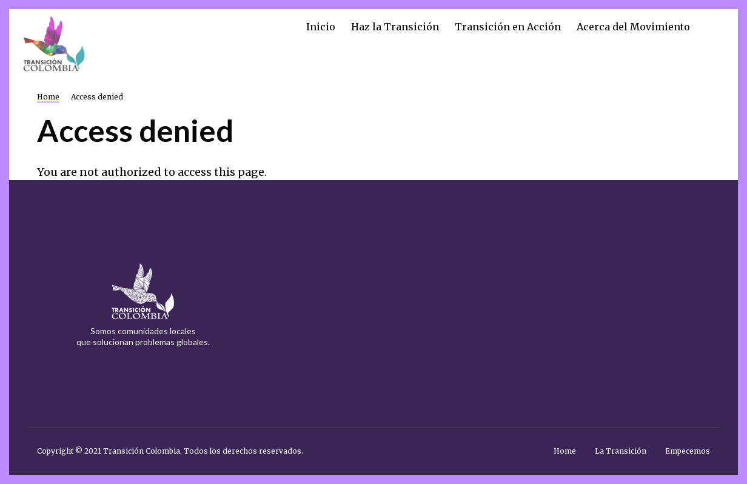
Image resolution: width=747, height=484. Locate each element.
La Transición (620, 450)
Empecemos (687, 450)
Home (565, 450)
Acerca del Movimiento (633, 27)
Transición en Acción (508, 27)
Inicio (320, 27)
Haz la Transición (395, 27)
